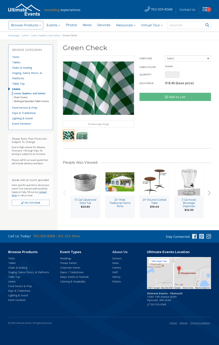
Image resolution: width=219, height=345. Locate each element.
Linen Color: (147, 67)
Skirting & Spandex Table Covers (31, 101)
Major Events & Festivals (74, 277)
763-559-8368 (30, 202)
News (87, 25)
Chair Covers (21, 97)
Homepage (14, 35)
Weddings (65, 258)
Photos (71, 25)
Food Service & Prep (24, 107)
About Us (120, 252)
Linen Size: (145, 58)
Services (103, 25)
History (116, 277)
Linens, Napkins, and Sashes (45, 35)
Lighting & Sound (22, 118)
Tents (15, 57)
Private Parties (68, 263)
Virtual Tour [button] (152, 25)
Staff (115, 272)
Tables (16, 62)
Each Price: (146, 83)
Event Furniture (21, 123)
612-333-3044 (69, 236)
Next (209, 194)
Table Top (18, 83)
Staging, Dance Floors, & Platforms (27, 75)
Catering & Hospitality (72, 281)
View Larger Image (98, 124)
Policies (116, 281)
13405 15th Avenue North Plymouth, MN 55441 (165, 297)
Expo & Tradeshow (24, 113)
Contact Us (187, 9)
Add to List (175, 97)
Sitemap (184, 323)
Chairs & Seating (22, 67)
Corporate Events (70, 267)
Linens (25, 35)
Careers (116, 267)
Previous (64, 194)
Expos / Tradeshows (72, 272)
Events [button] (53, 25)
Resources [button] (125, 25)
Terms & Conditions (200, 323)
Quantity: (145, 74)
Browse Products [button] (26, 25)
